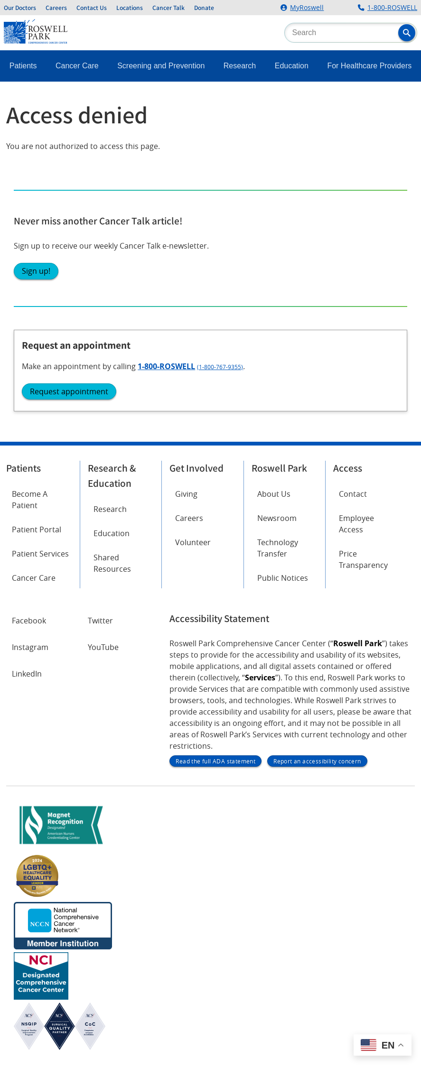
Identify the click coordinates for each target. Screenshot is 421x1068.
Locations (129, 7)
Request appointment (69, 391)
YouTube (103, 647)
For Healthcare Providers (369, 66)
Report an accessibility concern (317, 761)
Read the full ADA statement (215, 761)
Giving (186, 494)
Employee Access (356, 524)
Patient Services (40, 553)
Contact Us (91, 7)
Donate (204, 7)
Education (292, 66)
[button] (406, 32)
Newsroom (277, 518)
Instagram (30, 647)
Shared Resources (112, 563)
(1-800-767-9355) (220, 367)
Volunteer (193, 542)
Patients (23, 66)
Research (240, 66)
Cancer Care (77, 66)
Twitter (100, 620)
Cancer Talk (168, 7)
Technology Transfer (277, 548)
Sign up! (36, 271)
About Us (273, 494)
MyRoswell (307, 7)
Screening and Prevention (161, 66)
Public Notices (282, 578)
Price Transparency (363, 559)
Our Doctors (20, 7)
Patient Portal (36, 529)
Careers (56, 7)
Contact (353, 494)
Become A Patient (29, 500)
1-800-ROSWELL (392, 7)
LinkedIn (27, 674)
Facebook (29, 620)
